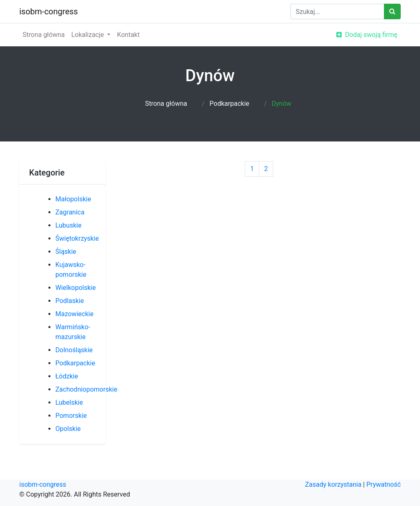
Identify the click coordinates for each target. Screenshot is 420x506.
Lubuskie (68, 225)
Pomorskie (71, 415)
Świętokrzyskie (77, 238)
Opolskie (68, 429)
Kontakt (128, 35)
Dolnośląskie (74, 350)
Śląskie (65, 251)
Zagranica (69, 212)
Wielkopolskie (75, 288)
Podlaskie (69, 301)
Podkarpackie (229, 103)
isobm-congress (48, 11)
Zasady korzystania (333, 484)
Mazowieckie (74, 314)
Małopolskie (73, 199)
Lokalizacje (88, 35)
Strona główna (44, 35)
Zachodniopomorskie (86, 389)
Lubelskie (69, 402)
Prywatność (383, 484)
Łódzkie (66, 376)
